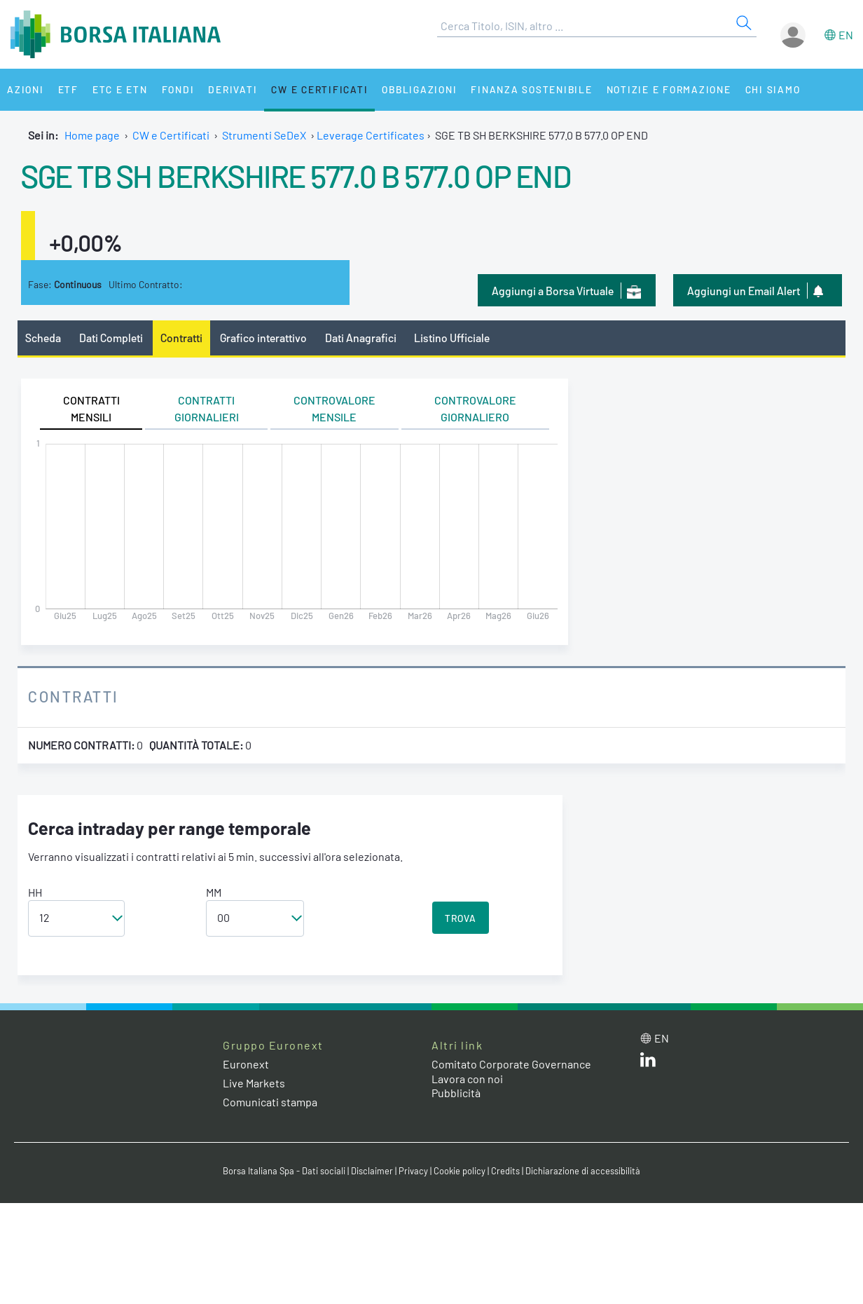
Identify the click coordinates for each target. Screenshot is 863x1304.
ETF (68, 89)
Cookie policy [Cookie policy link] (459, 1170)
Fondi (178, 89)
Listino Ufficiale (452, 337)
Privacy (413, 1170)
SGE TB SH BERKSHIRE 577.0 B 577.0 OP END (295, 175)
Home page (92, 135)
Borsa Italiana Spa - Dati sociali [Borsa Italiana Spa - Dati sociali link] (284, 1170)
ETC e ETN (120, 89)
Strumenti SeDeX (264, 135)
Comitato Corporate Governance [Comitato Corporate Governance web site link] (511, 1064)
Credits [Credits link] (505, 1170)
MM (213, 892)
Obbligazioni (419, 89)
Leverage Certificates (370, 135)
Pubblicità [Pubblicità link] (456, 1092)
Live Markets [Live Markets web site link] (254, 1082)
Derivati (232, 89)
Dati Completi (111, 337)
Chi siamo (773, 89)
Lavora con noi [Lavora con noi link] (467, 1078)
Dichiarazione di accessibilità (582, 1170)
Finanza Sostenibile (531, 89)
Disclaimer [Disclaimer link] (372, 1170)
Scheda (43, 337)
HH (35, 892)
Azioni (25, 89)
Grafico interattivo (263, 337)
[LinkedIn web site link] (648, 1062)
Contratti (181, 337)
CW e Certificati (319, 89)
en (845, 34)
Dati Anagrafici (360, 337)
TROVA (460, 918)
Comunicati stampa (270, 1101)
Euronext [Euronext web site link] (246, 1064)
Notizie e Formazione (669, 89)
